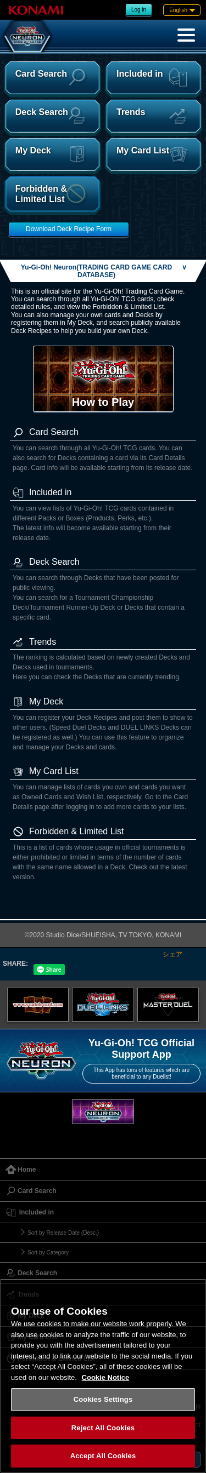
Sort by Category (48, 1253)
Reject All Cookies (103, 1428)
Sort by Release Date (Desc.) (63, 1233)
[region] (103, 1376)
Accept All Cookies (103, 1456)
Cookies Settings (103, 1399)
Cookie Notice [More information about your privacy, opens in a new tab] (106, 1377)
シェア (172, 954)
